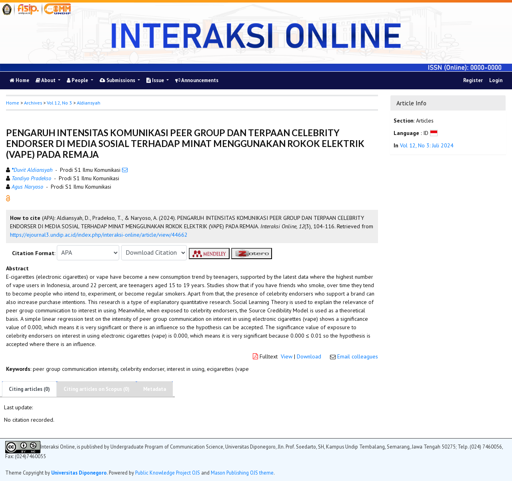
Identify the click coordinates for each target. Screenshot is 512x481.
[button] (8, 197)
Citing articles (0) (29, 389)
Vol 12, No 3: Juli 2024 (427, 145)
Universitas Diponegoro (79, 472)
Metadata (154, 389)
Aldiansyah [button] (88, 103)
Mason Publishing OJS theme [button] (242, 472)
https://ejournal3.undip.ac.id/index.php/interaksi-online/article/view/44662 (99, 234)
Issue (155, 80)
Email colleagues (357, 356)
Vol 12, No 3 (59, 103)
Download (309, 356)
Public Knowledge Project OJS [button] (167, 472)
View (286, 356)
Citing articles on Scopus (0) (97, 389)
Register (473, 80)
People (78, 80)
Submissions (118, 80)
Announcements (196, 80)
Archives (33, 103)
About (46, 80)
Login (495, 80)
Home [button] (12, 103)
